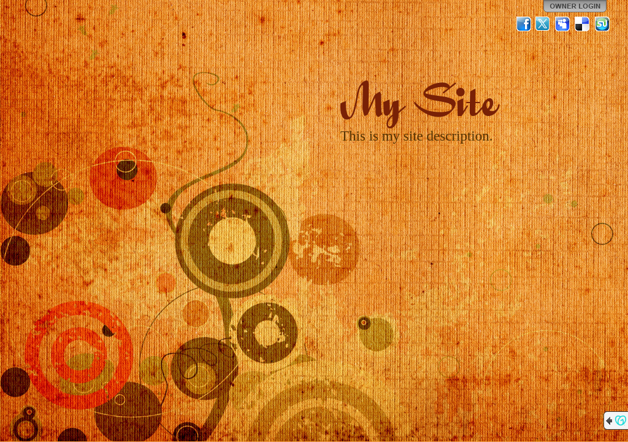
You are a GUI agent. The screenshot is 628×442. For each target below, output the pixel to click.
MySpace (563, 24)
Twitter (543, 24)
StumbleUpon (602, 24)
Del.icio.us (582, 24)
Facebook (523, 24)
